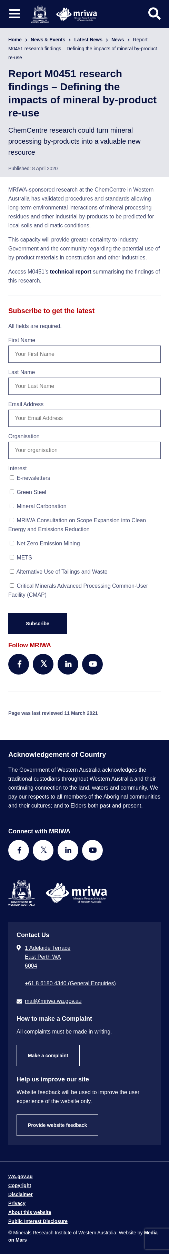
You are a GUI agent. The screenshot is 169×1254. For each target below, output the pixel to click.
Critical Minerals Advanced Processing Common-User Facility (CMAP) (78, 590)
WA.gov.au (20, 1176)
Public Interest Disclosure (38, 1221)
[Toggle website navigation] (14, 14)
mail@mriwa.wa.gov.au (53, 1001)
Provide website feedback (57, 1125)
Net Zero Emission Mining (45, 543)
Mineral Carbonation (38, 506)
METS (21, 558)
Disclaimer (20, 1194)
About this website (29, 1212)
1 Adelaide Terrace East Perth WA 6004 (47, 957)
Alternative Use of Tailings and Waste (59, 572)
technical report (70, 272)
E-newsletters (30, 478)
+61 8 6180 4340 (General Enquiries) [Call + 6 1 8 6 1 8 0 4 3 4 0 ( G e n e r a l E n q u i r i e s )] (70, 983)
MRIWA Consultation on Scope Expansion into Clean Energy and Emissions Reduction (77, 524)
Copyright (19, 1185)
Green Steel (28, 492)
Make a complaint (48, 1055)
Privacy (17, 1203)
